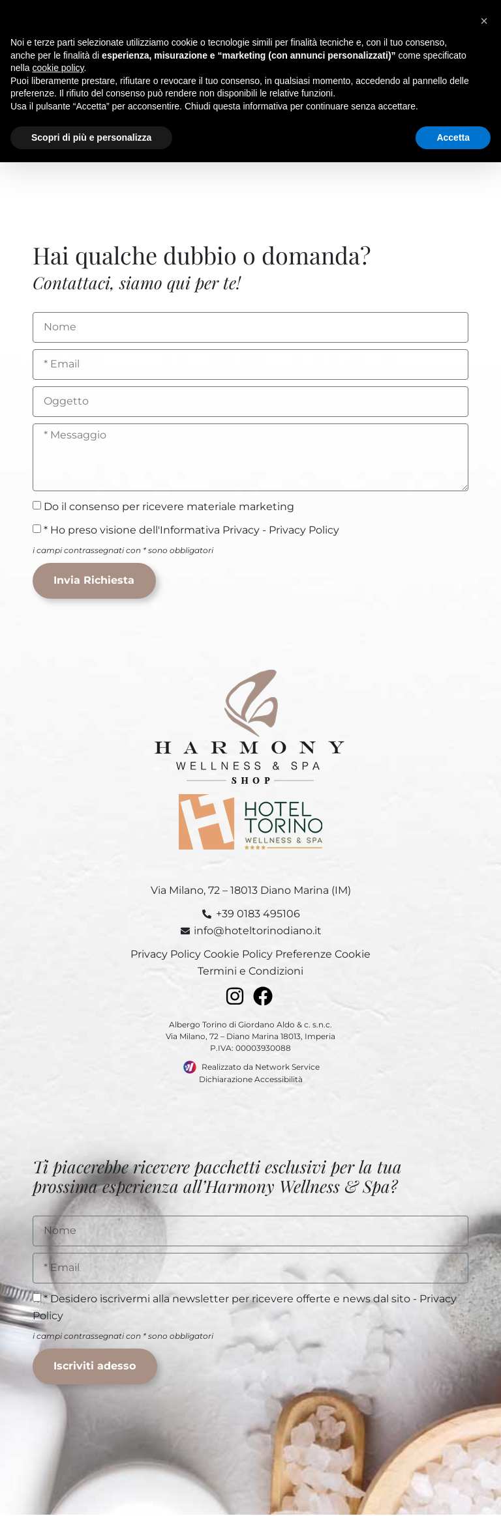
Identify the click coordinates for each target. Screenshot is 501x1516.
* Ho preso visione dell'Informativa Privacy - (191, 529)
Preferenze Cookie (323, 955)
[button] (484, 20)
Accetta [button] (453, 137)
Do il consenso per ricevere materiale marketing (169, 506)
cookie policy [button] (58, 68)
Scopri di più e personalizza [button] (91, 137)
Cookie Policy (238, 955)
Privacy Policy (304, 529)
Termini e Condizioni (250, 971)
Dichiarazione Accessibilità (251, 1080)
